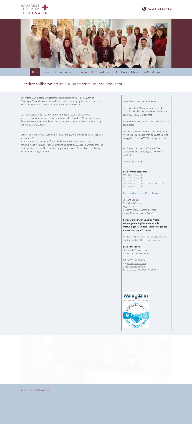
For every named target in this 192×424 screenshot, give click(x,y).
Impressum (27, 390)
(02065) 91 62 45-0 (136, 260)
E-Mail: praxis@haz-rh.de (135, 266)
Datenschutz (43, 390)
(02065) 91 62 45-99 (136, 263)
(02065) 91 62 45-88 (146, 270)
